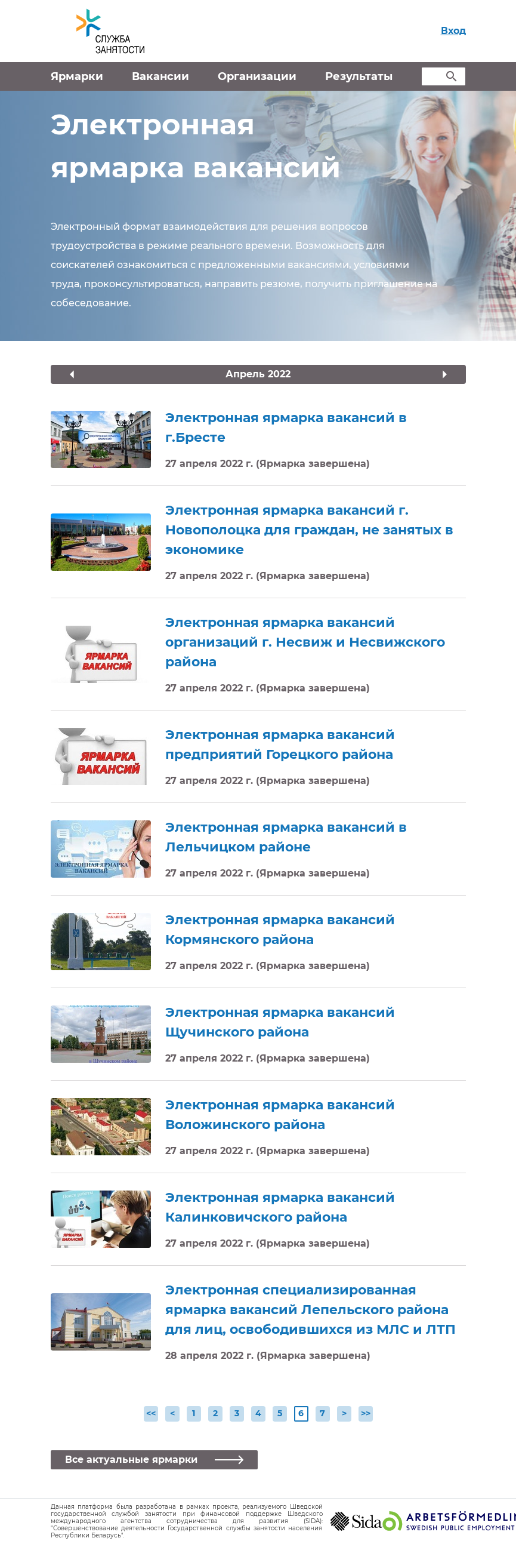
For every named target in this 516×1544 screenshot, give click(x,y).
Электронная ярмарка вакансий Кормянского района (280, 930)
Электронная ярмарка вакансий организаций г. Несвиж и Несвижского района (305, 642)
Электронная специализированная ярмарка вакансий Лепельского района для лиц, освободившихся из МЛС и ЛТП (310, 1309)
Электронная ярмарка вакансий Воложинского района (280, 1115)
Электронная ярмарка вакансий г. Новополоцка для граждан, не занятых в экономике (309, 530)
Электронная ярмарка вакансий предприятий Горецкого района (280, 744)
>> (365, 1413)
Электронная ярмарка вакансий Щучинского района (280, 1022)
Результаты (359, 76)
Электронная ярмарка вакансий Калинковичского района (280, 1207)
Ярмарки (77, 76)
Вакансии (160, 76)
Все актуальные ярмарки (132, 1459)
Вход (453, 30)
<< (151, 1413)
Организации (257, 76)
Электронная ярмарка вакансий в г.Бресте (286, 427)
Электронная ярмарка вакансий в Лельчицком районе (286, 837)
